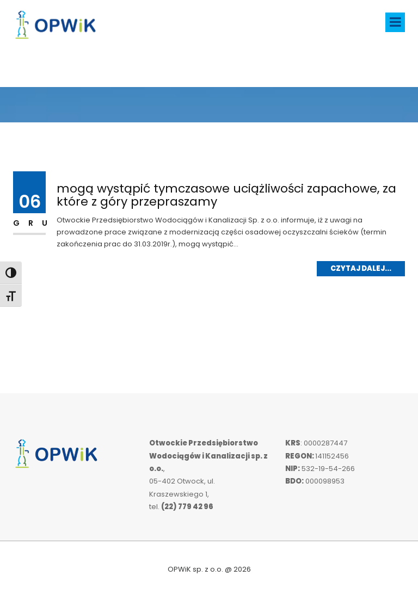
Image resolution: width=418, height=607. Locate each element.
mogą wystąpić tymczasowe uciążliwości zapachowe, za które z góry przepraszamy (226, 195)
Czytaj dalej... (360, 268)
